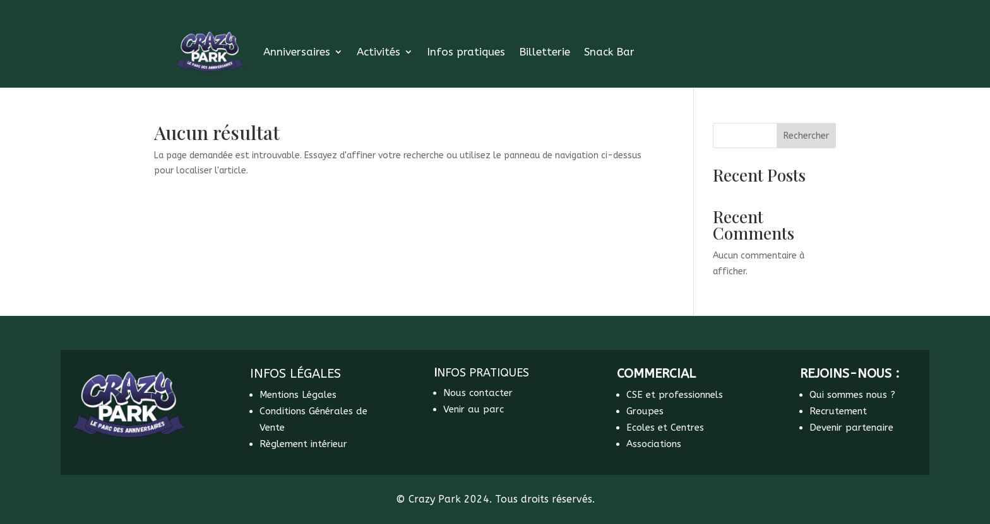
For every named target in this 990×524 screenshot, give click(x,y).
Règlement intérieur (303, 444)
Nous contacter (478, 393)
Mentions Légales (298, 394)
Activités (378, 51)
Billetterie (544, 51)
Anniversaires (296, 51)
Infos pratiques (466, 51)
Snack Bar (609, 51)
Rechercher (806, 136)
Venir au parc (473, 409)
